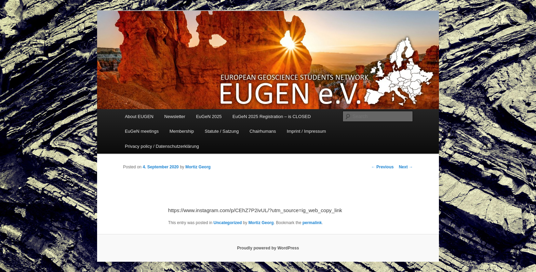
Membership (182, 131)
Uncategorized (228, 222)
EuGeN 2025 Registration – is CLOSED (271, 116)
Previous (382, 167)
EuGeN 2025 (209, 116)
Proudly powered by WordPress (268, 248)
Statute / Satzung (222, 131)
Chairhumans (263, 131)
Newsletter (174, 116)
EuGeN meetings (142, 131)
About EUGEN (139, 116)
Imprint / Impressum (306, 131)
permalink (312, 222)
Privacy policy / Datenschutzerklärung (162, 146)
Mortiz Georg (198, 167)
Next (406, 167)
